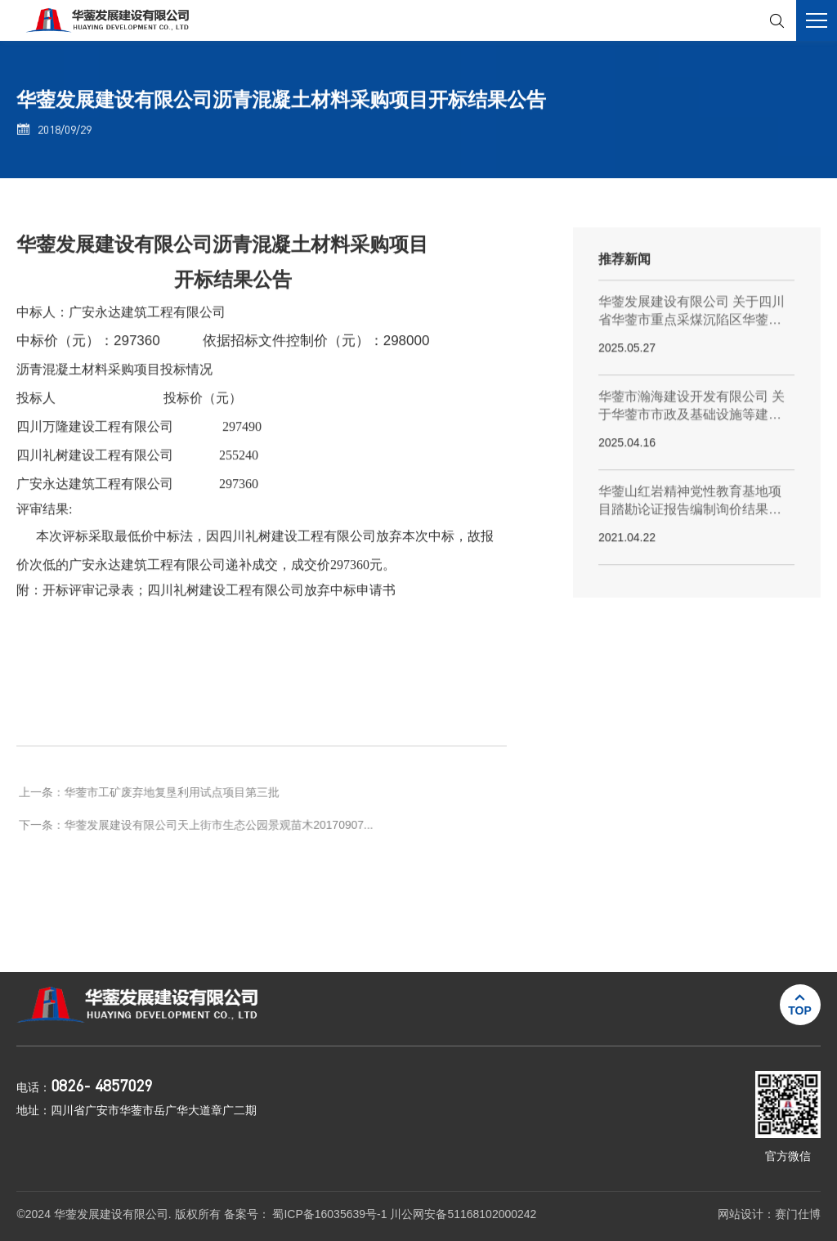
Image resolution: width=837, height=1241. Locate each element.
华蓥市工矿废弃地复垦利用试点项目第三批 (174, 806)
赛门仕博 (798, 1214)
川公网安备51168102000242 (463, 1214)
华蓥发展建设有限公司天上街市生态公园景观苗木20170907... (220, 839)
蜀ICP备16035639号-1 (331, 1214)
